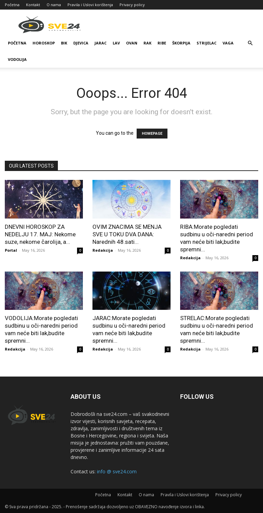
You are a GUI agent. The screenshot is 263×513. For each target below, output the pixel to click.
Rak (147, 42)
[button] (250, 43)
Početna (12, 4)
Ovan (131, 42)
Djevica (80, 42)
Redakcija (102, 250)
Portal (11, 250)
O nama (54, 4)
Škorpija (181, 42)
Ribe (162, 42)
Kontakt (33, 4)
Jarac (101, 42)
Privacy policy (132, 4)
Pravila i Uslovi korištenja (90, 4)
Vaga (228, 42)
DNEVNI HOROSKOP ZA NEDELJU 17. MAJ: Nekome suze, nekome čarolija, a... (40, 234)
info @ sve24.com (117, 471)
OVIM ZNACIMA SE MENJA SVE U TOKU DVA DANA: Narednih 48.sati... (127, 234)
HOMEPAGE (152, 133)
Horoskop (44, 42)
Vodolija (17, 59)
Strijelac (206, 42)
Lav (116, 42)
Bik (64, 42)
